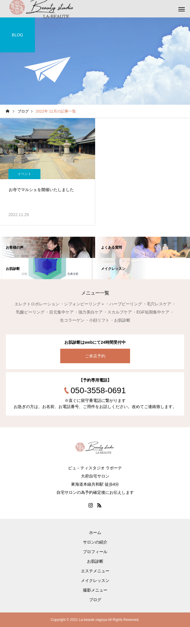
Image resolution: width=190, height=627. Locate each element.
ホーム (95, 532)
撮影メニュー (95, 590)
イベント (24, 174)
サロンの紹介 (95, 542)
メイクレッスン (95, 580)
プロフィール (95, 551)
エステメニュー (95, 571)
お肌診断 (95, 561)
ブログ (95, 599)
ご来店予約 (95, 356)
